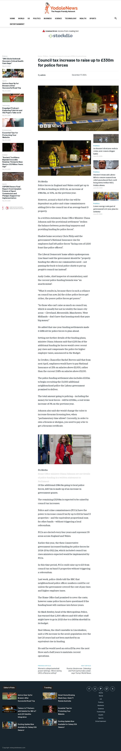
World (21, 18)
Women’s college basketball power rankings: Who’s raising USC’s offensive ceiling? (50, 670)
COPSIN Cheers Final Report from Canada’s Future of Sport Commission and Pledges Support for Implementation (11, 192)
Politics (37, 18)
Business (48, 18)
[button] (115, 18)
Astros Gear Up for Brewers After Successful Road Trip (11, 85)
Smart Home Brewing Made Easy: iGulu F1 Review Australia (66, 698)
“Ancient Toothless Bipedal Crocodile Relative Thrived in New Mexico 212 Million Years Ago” (12, 162)
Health (83, 18)
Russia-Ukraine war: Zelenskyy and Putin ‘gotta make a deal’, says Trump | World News (79, 670)
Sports (93, 18)
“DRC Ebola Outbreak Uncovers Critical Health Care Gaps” (12, 60)
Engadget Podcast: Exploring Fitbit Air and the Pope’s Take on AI (12, 110)
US (29, 18)
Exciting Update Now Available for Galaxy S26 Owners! (27, 727)
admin (43, 75)
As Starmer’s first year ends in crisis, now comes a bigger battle (105, 151)
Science (58, 18)
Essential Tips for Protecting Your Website (10, 134)
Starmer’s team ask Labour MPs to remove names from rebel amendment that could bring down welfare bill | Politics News (105, 179)
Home (12, 18)
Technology (70, 18)
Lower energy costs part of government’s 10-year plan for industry (105, 209)
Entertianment (17, 24)
